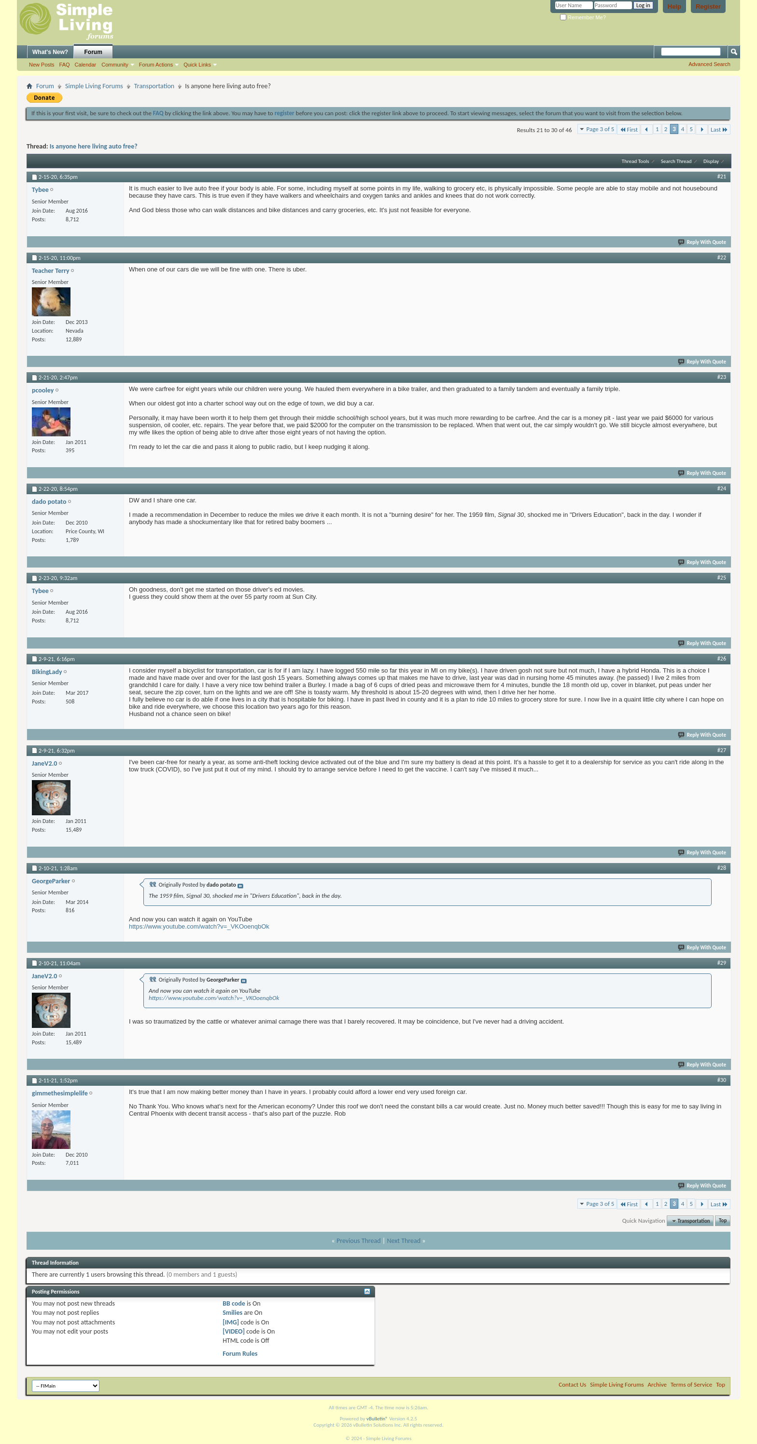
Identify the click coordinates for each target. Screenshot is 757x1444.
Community (114, 64)
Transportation (154, 86)
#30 (721, 1080)
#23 (721, 377)
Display (711, 161)
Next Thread (404, 1241)
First (628, 129)
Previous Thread (358, 1241)
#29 (721, 962)
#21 (721, 176)
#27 (721, 750)
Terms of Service (691, 1384)
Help (674, 6)
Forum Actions (156, 64)
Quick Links (197, 64)
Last (719, 129)
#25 (721, 577)
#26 (721, 658)
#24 (721, 488)
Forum (93, 52)
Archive (657, 1384)
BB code (234, 1303)
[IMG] (231, 1322)
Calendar (86, 64)
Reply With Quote (702, 242)
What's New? (50, 52)
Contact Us (572, 1384)
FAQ (64, 64)
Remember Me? (583, 17)
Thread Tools (635, 161)
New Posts (42, 64)
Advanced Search (709, 64)
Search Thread (676, 161)
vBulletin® (377, 1419)
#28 (721, 867)
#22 (721, 257)
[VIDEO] (234, 1331)
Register (708, 6)
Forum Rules (240, 1354)
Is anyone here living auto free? (94, 146)
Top (723, 1221)
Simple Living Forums (94, 86)
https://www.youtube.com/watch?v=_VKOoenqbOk (199, 926)
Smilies (232, 1313)
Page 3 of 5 (601, 129)
